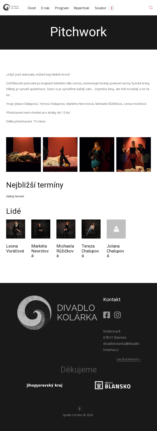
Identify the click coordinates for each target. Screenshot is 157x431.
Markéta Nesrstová (40, 251)
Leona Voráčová (15, 248)
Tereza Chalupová (90, 251)
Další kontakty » (129, 359)
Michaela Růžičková (65, 251)
